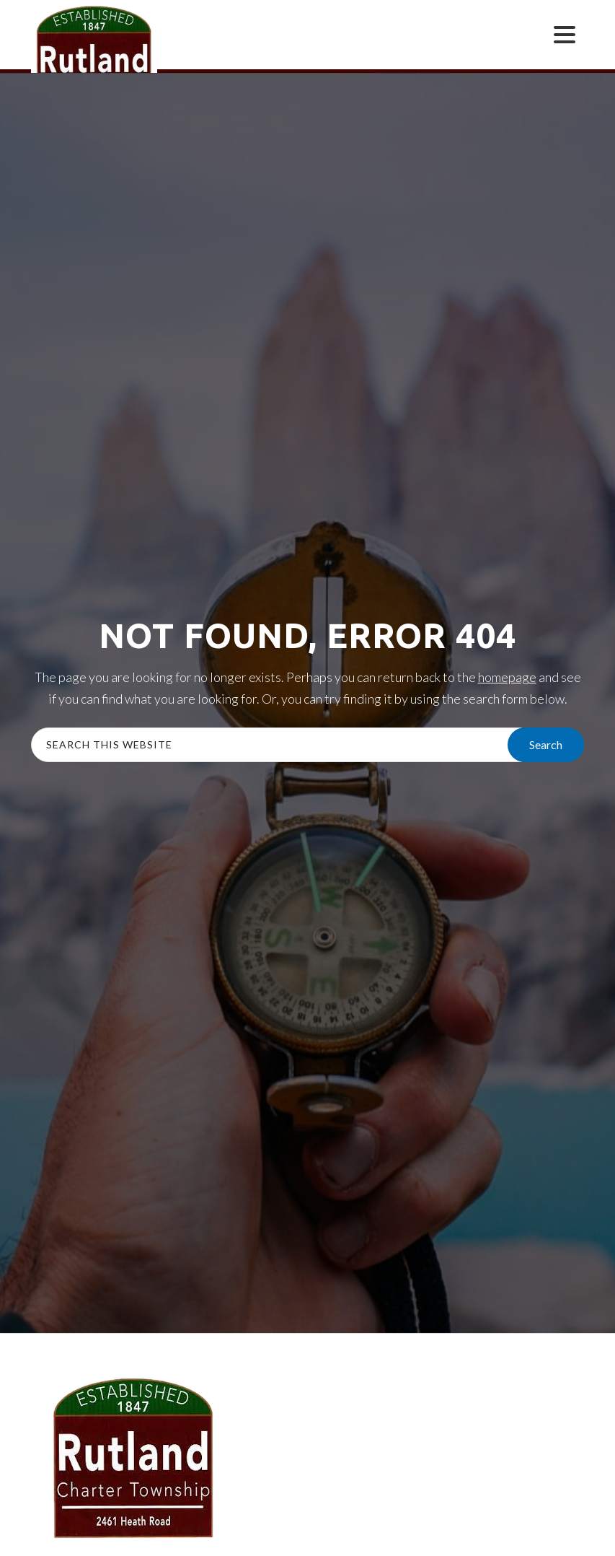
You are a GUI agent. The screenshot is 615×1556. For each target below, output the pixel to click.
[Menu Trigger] (564, 33)
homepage (507, 677)
